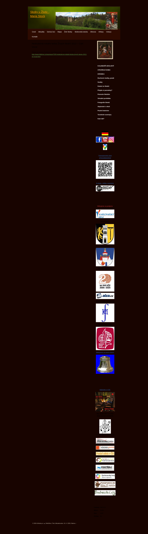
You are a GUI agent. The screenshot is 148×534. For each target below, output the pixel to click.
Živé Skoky (68, 32)
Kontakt (34, 37)
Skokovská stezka (81, 32)
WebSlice (48, 523)
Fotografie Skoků (104, 102)
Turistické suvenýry (104, 115)
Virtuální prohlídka (104, 98)
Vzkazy (108, 32)
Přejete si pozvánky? (105, 90)
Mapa (60, 32)
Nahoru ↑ (73, 523)
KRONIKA (101, 74)
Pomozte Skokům (104, 94)
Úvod (34, 32)
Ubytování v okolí (104, 106)
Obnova (93, 32)
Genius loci (51, 32)
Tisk (53, 523)
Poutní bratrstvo (103, 110)
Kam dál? (101, 119)
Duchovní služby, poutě (106, 78)
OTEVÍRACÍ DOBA (104, 70)
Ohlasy (101, 32)
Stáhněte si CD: (105, 390)
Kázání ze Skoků (103, 86)
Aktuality (41, 32)
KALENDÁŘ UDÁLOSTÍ (106, 66)
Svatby (100, 82)
